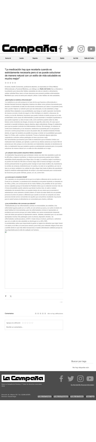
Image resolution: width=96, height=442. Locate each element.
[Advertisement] (21, 21)
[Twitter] (70, 49)
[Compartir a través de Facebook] (6, 296)
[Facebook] (60, 49)
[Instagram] (81, 49)
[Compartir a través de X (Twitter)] (10, 296)
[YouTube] (91, 49)
